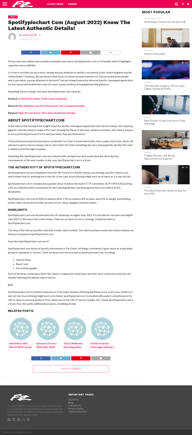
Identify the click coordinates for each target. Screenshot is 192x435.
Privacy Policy (75, 408)
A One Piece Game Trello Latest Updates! (43, 98)
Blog (70, 402)
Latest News (55, 4)
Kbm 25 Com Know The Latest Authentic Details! (47, 112)
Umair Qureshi (29, 35)
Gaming (72, 4)
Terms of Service (77, 411)
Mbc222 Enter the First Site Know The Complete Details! (51, 105)
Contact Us (74, 405)
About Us (73, 399)
